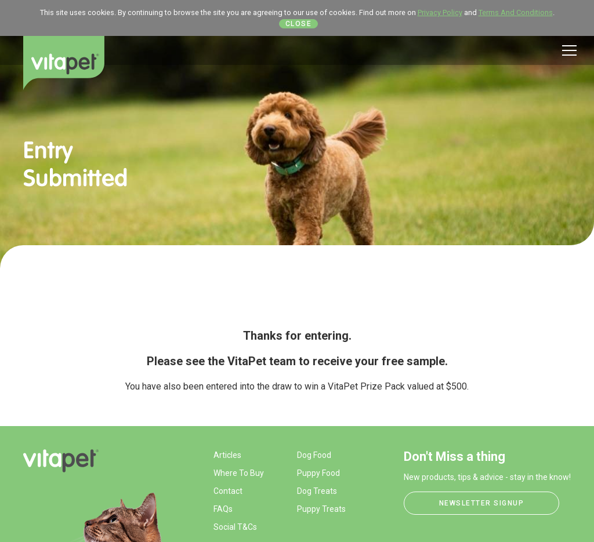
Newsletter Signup (481, 503)
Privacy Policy (440, 12)
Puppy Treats (321, 509)
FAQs (223, 509)
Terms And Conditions (516, 12)
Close (298, 24)
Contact (227, 491)
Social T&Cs (235, 527)
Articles (227, 455)
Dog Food (314, 455)
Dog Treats (317, 491)
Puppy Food (318, 473)
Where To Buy (238, 473)
